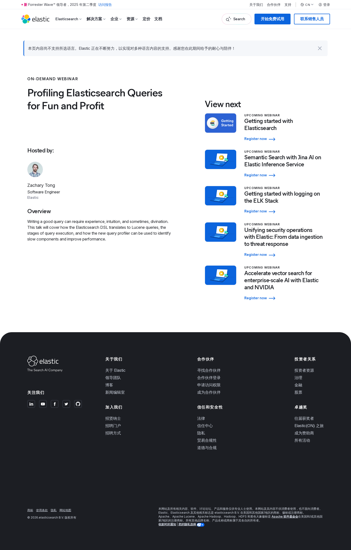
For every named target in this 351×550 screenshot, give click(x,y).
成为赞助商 (304, 432)
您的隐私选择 (187, 524)
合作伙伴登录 (209, 377)
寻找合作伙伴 (209, 370)
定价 (146, 19)
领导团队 (113, 377)
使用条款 (42, 510)
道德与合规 (207, 447)
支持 (287, 4)
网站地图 (65, 510)
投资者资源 (304, 370)
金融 (298, 384)
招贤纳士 (113, 418)
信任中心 (205, 425)
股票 (298, 392)
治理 (298, 377)
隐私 (201, 432)
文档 (158, 19)
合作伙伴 (274, 4)
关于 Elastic (115, 370)
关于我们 (256, 4)
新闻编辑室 (115, 392)
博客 (109, 384)
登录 (324, 5)
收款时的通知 (167, 524)
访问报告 (105, 4)
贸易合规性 (207, 440)
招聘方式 (113, 432)
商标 (30, 510)
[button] (320, 48)
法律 (201, 418)
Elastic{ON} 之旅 (309, 425)
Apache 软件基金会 (285, 516)
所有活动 (302, 440)
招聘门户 (113, 425)
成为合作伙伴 (209, 392)
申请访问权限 (209, 384)
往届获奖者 (304, 418)
